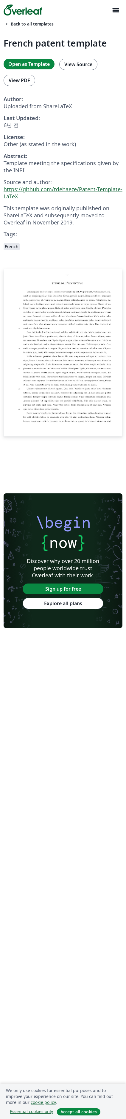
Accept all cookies (78, 1112)
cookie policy (43, 1102)
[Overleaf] (23, 10)
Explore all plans (63, 603)
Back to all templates (29, 24)
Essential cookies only (31, 1111)
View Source (78, 64)
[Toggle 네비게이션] (115, 10)
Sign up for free (63, 589)
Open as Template (29, 64)
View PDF (19, 80)
